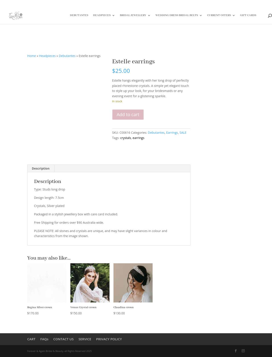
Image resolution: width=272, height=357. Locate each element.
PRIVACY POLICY (109, 339)
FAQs (44, 339)
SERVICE (84, 339)
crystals (125, 138)
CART (31, 339)
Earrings (172, 132)
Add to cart (128, 114)
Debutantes (67, 56)
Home (31, 56)
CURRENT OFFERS (219, 15)
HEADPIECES (102, 15)
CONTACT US (63, 339)
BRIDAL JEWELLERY (133, 15)
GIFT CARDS (248, 15)
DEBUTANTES (79, 15)
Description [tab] (41, 168)
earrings (138, 138)
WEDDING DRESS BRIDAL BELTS (176, 15)
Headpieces (47, 56)
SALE (182, 132)
